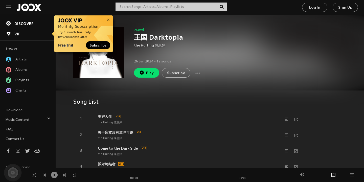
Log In (314, 8)
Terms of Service (18, 167)
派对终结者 (107, 164)
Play (146, 72)
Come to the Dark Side (118, 148)
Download (14, 110)
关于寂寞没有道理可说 (115, 132)
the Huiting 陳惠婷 (149, 46)
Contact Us (15, 139)
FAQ (9, 129)
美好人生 (105, 117)
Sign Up (345, 8)
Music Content (28, 119)
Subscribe (98, 45)
